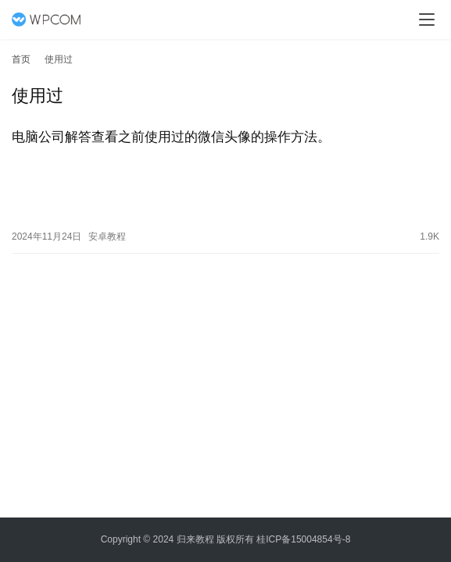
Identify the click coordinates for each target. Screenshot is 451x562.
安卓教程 (107, 234)
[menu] (426, 19)
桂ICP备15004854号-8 (303, 539)
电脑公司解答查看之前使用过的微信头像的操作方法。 (171, 137)
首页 (21, 59)
